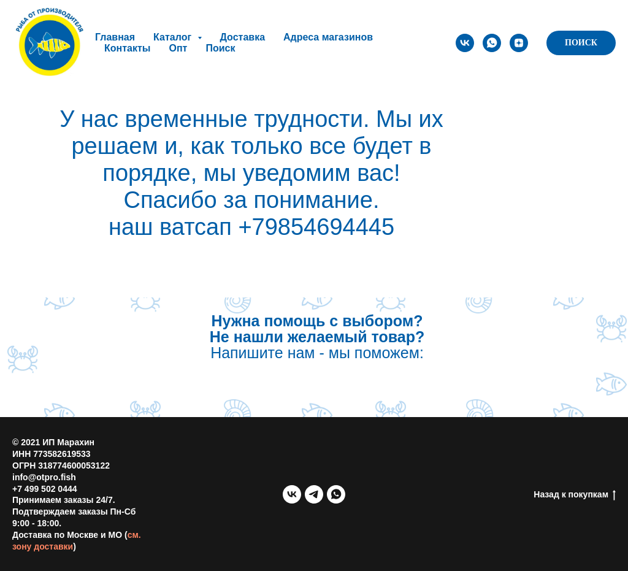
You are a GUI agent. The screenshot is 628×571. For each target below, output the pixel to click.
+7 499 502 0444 (44, 489)
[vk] (465, 43)
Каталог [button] (173, 37)
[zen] (519, 43)
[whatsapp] (492, 43)
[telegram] (314, 494)
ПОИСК (581, 42)
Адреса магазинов (328, 37)
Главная (115, 37)
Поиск (220, 48)
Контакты (127, 48)
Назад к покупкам (575, 494)
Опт (178, 48)
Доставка (243, 37)
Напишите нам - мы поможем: (317, 336)
